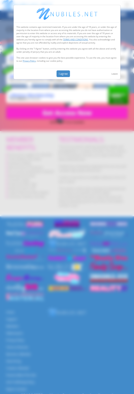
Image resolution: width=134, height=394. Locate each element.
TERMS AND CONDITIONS (75, 39)
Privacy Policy (29, 60)
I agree (63, 74)
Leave (114, 73)
